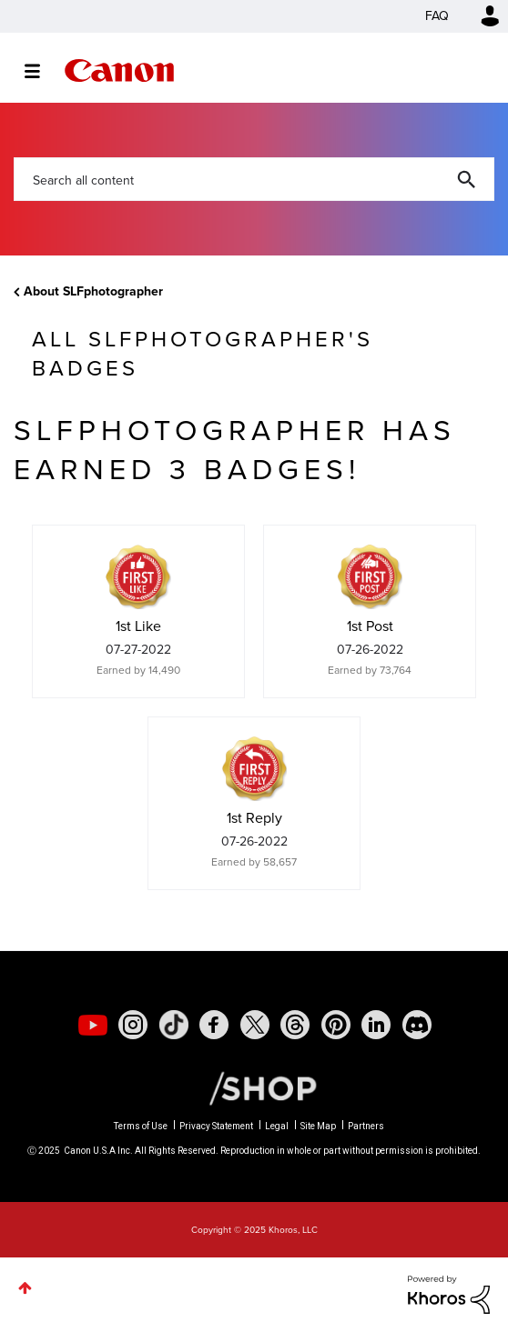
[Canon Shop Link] (254, 1087)
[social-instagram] (132, 1024)
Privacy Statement (216, 1126)
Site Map (318, 1126)
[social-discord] (417, 1024)
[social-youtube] (92, 1024)
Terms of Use (141, 1126)
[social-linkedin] (376, 1024)
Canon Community (119, 70)
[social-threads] (295, 1024)
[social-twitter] (254, 1024)
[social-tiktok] (173, 1024)
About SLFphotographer (93, 291)
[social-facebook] (214, 1024)
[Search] (254, 179)
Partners (366, 1126)
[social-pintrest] (336, 1024)
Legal (277, 1126)
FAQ (437, 15)
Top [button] (25, 1287)
